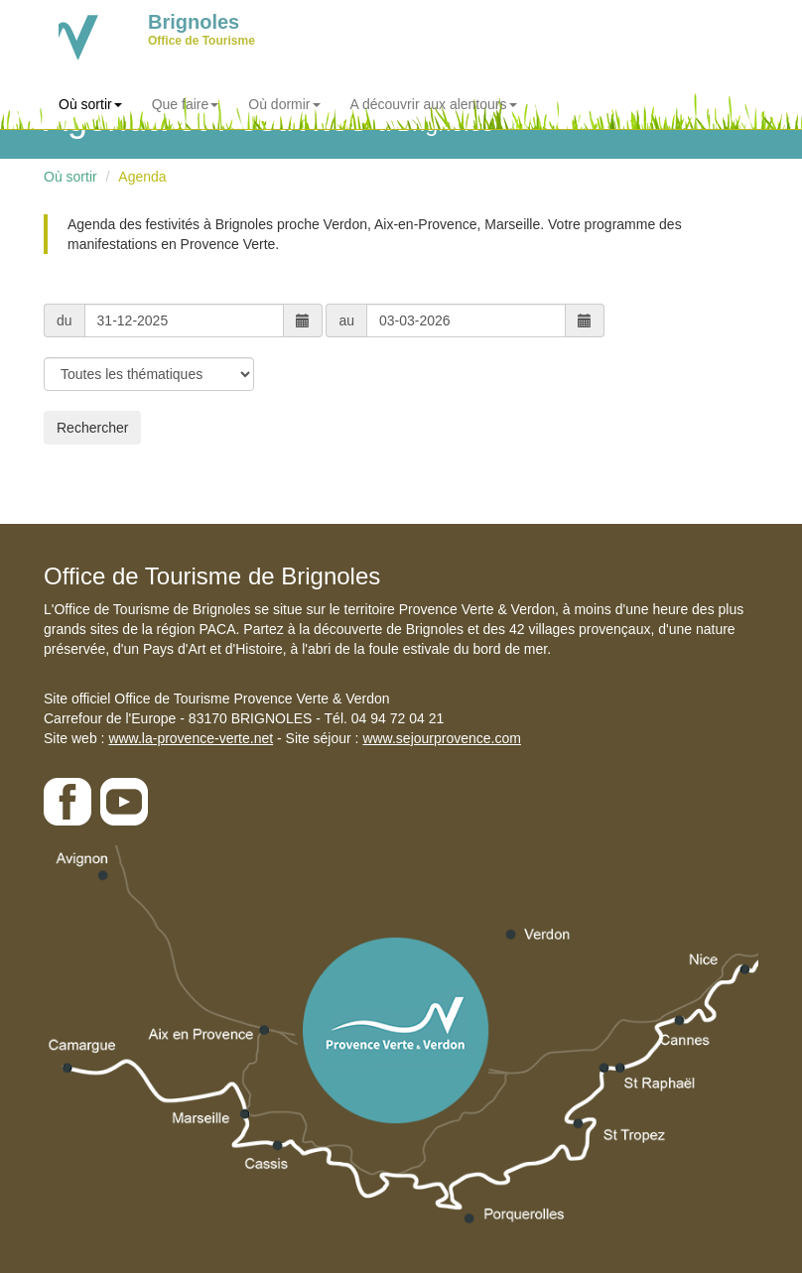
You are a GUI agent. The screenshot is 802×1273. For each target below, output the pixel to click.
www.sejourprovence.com (441, 738)
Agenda (142, 177)
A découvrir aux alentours (433, 104)
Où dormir (284, 104)
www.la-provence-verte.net (190, 738)
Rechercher (92, 428)
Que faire (185, 104)
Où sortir (90, 104)
